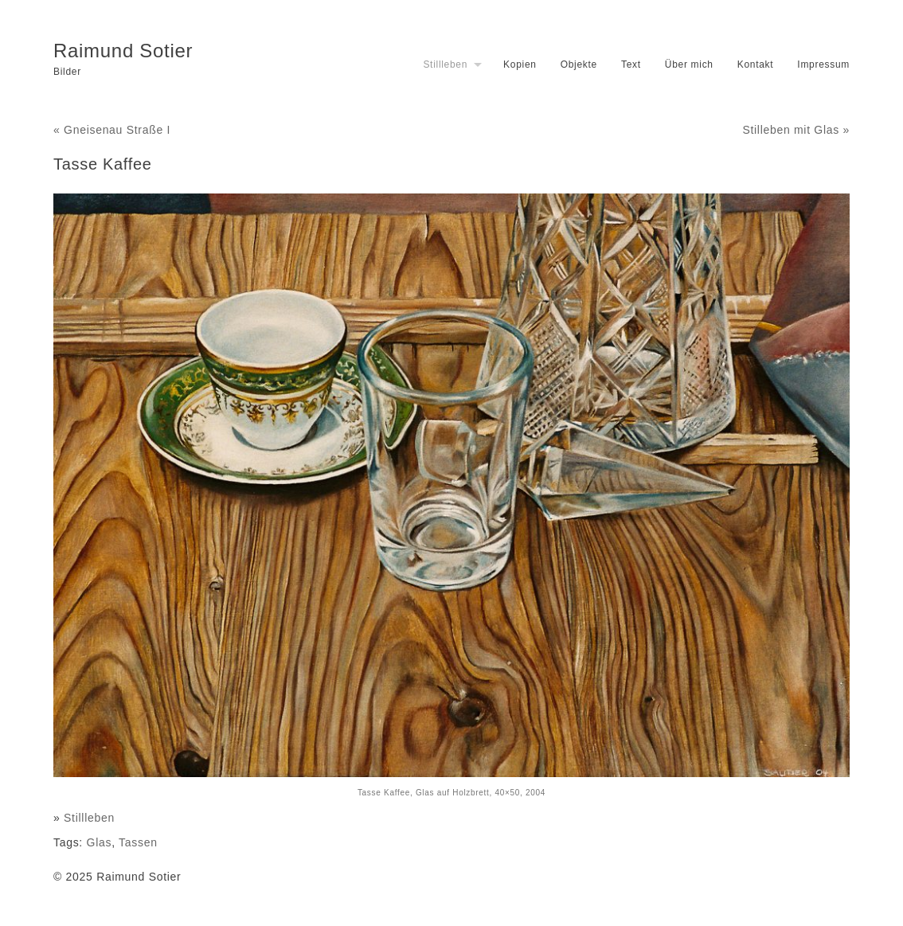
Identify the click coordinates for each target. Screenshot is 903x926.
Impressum (823, 64)
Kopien (520, 64)
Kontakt (755, 64)
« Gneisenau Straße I (111, 129)
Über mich (689, 64)
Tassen (138, 842)
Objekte (579, 64)
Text (631, 64)
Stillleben (445, 64)
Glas (99, 842)
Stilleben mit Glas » (796, 129)
